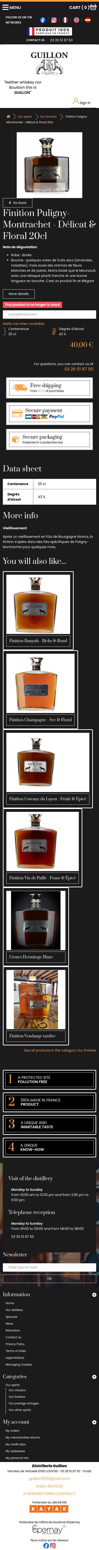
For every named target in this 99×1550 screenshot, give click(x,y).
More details (19, 293)
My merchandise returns (23, 1437)
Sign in (82, 101)
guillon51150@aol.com (49, 1478)
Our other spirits (20, 1410)
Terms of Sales (16, 1351)
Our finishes (17, 1397)
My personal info (17, 1458)
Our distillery (14, 1310)
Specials (11, 1317)
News (9, 1324)
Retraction (13, 1330)
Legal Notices (15, 1358)
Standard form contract (49, 1493)
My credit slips (16, 1444)
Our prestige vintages (24, 1403)
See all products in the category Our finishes (60, 1050)
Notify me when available (23, 323)
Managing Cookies (19, 1365)
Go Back (18, 202)
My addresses (15, 1451)
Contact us (13, 1337)
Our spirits (13, 1385)
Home (10, 1303)
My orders (12, 1431)
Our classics (17, 1390)
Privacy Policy (15, 1344)
